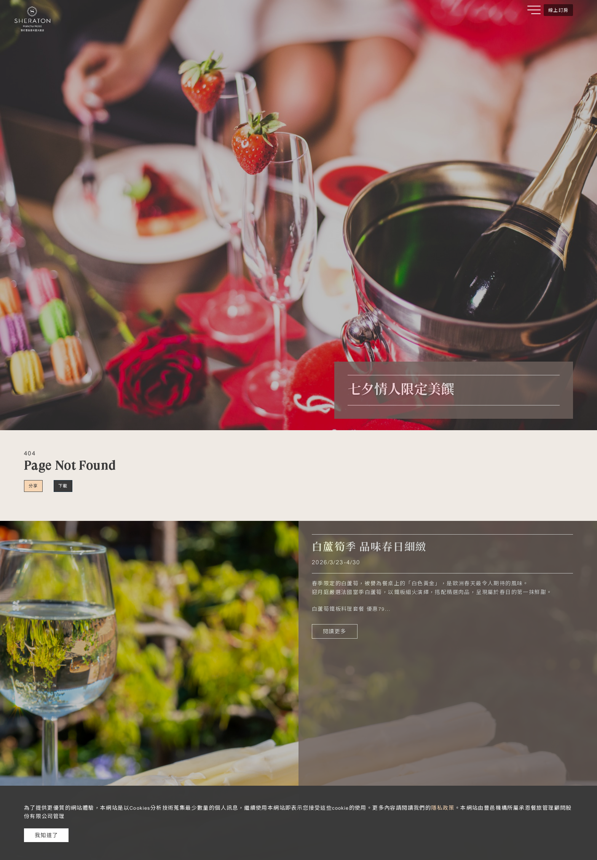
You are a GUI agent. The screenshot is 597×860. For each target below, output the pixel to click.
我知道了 (46, 835)
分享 (33, 486)
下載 (63, 486)
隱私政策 (443, 808)
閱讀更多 (334, 631)
